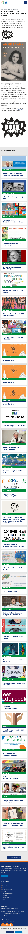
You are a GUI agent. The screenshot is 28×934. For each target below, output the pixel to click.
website (20, 108)
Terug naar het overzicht (14, 857)
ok (18, 932)
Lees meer (4, 876)
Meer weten (10, 932)
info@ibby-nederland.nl (11, 908)
